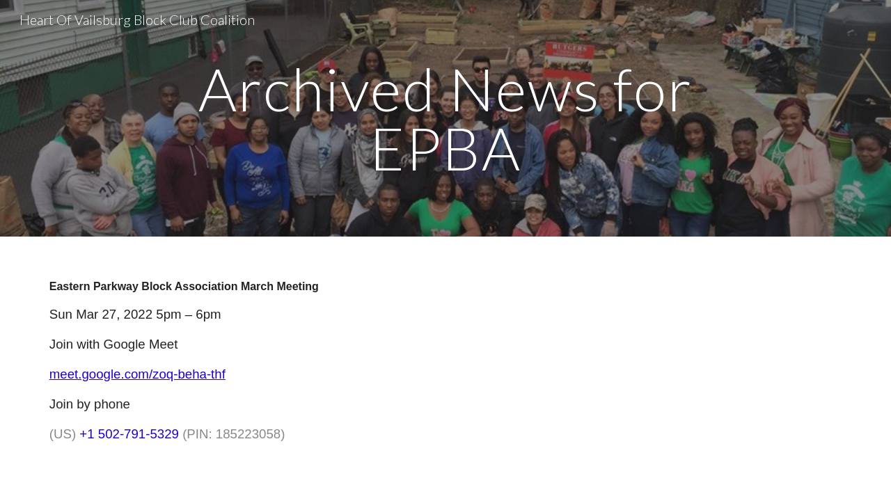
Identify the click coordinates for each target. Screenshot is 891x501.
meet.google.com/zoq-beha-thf (137, 374)
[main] (445, 119)
